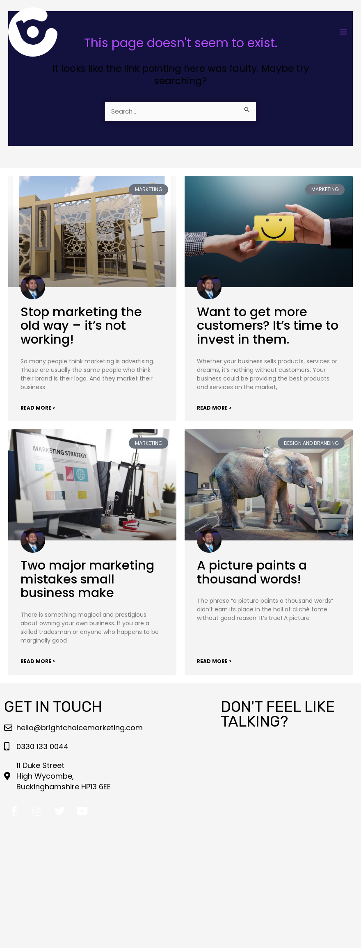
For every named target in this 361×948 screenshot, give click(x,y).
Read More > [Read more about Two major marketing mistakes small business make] (38, 661)
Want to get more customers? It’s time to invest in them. (267, 325)
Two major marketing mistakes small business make (87, 579)
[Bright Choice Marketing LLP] (32, 32)
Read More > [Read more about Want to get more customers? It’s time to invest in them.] (214, 407)
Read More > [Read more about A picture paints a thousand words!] (214, 661)
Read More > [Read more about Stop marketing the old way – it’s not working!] (38, 407)
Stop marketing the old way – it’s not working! (81, 325)
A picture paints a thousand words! (252, 572)
